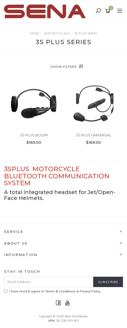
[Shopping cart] (108, 11)
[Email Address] (48, 282)
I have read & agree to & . (52, 291)
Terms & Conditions (60, 291)
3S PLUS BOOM (34, 135)
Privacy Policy (90, 291)
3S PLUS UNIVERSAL (93, 135)
